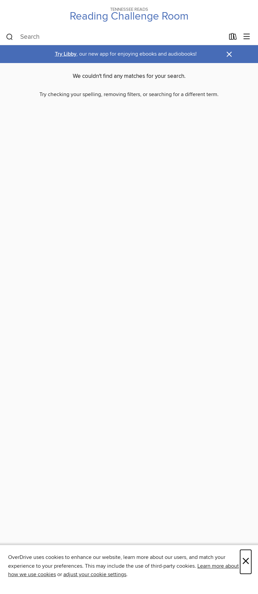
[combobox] (115, 37)
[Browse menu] (246, 36)
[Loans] (233, 38)
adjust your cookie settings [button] (94, 574)
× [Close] (245, 561)
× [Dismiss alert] (229, 54)
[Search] (9, 37)
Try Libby (65, 54)
